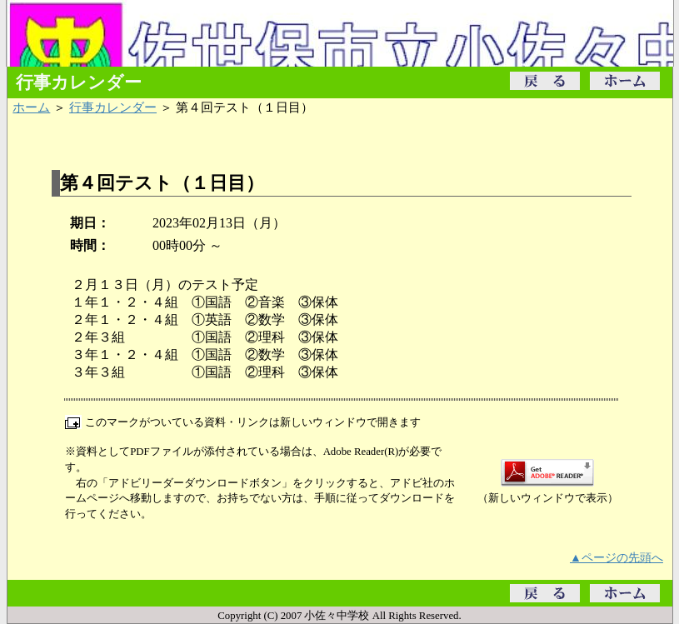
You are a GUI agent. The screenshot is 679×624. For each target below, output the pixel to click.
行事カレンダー (113, 107)
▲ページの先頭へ (616, 557)
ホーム (31, 107)
